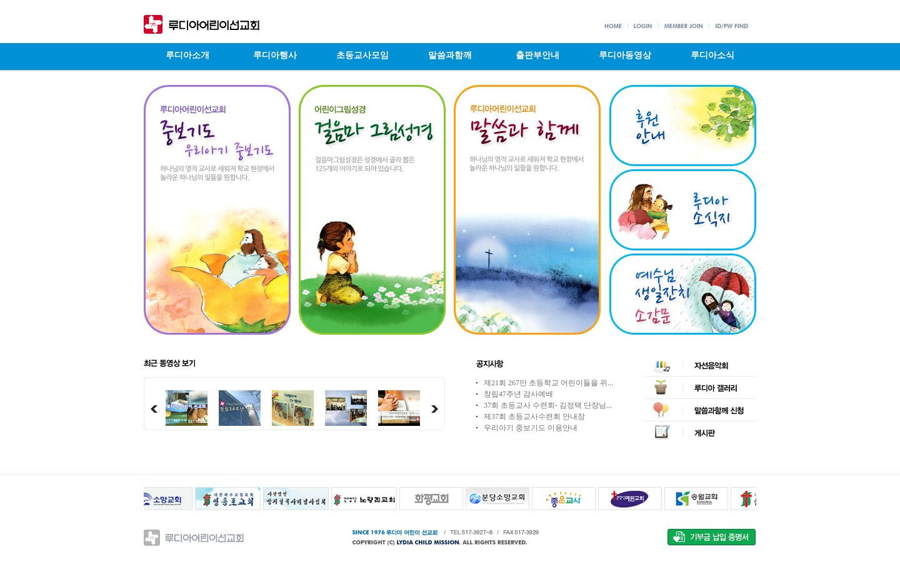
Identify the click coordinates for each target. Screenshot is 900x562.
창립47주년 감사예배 (518, 394)
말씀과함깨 (450, 55)
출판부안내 (537, 55)
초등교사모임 (362, 55)
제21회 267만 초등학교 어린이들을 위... (548, 382)
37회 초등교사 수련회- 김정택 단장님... (548, 405)
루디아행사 (275, 55)
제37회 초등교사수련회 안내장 (534, 416)
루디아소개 (187, 55)
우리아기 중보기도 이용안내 (531, 427)
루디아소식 (712, 55)
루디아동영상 (625, 55)
